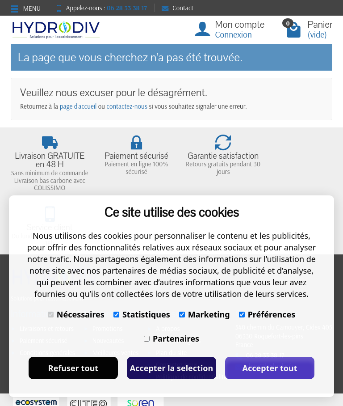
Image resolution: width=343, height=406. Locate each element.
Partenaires (171, 338)
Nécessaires (76, 314)
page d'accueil (78, 106)
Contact (177, 8)
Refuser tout (73, 368)
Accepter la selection (171, 368)
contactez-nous (127, 106)
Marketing (204, 314)
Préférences (267, 314)
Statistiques (141, 314)
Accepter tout (269, 368)
